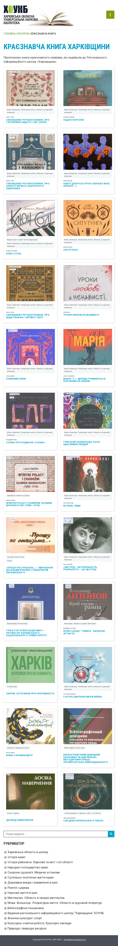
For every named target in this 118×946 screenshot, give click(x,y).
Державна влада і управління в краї (33, 882)
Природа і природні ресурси (27, 928)
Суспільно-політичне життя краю (31, 877)
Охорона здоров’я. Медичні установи (34, 872)
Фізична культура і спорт (25, 918)
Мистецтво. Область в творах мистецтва (36, 898)
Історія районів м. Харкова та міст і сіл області (40, 862)
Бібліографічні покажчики (26, 908)
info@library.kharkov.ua (75, 939)
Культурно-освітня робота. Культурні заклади (39, 923)
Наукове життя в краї (22, 893)
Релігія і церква (18, 887)
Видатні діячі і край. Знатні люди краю (22, 240)
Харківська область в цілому (28, 852)
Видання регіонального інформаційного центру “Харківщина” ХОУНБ (56, 913)
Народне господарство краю (28, 867)
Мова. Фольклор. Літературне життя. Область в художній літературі (55, 903)
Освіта (9, 561)
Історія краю (16, 857)
